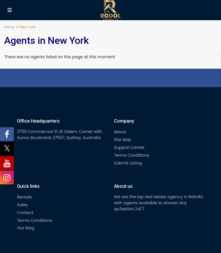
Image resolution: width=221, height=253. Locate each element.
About (120, 132)
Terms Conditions (131, 155)
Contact (25, 212)
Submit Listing (128, 163)
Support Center (129, 147)
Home (9, 27)
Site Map (122, 140)
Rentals (24, 197)
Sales (22, 205)
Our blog (25, 228)
